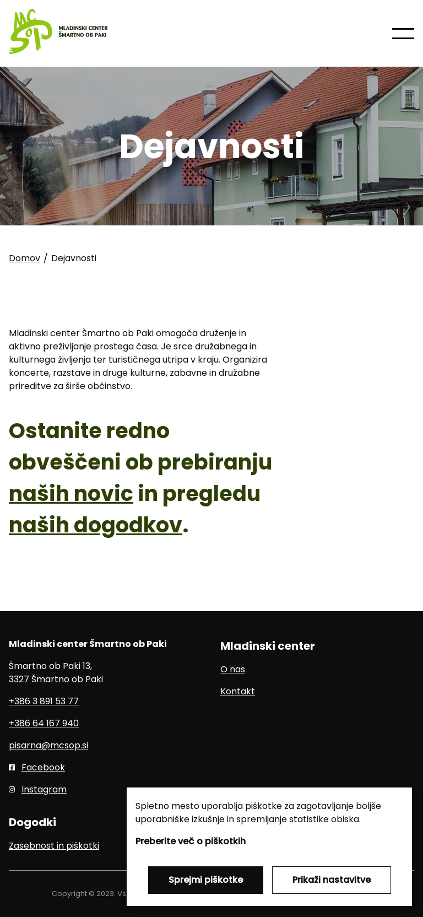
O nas (232, 669)
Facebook (43, 767)
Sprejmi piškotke (206, 879)
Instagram (44, 789)
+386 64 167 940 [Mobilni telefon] (44, 723)
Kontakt (237, 691)
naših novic (71, 493)
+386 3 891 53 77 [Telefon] (44, 701)
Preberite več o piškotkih (190, 841)
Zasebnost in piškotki (54, 845)
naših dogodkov (95, 525)
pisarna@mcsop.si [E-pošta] (48, 745)
